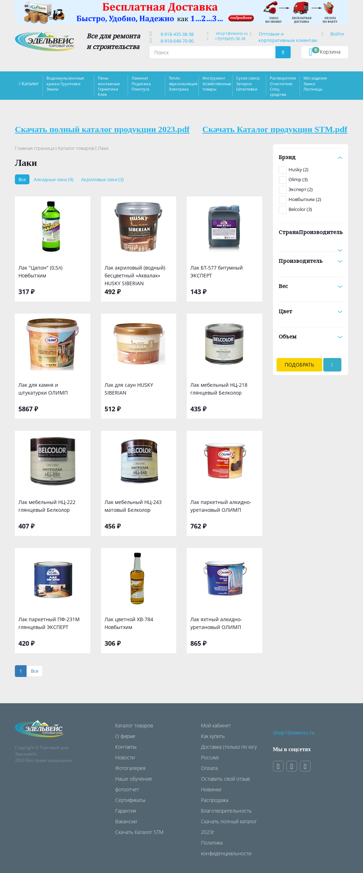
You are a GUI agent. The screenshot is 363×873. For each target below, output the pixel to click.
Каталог (30, 83)
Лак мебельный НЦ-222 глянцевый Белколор (47, 506)
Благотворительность (226, 810)
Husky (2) (298, 169)
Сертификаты (130, 800)
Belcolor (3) (300, 209)
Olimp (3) (298, 179)
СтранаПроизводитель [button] (311, 234)
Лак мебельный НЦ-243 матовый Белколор (133, 506)
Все (22, 179)
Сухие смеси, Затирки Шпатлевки (248, 83)
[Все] (34, 671)
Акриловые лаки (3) (102, 179)
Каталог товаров (76, 148)
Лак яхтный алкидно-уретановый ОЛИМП (216, 623)
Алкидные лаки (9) (53, 179)
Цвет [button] (311, 311)
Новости (125, 757)
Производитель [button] (311, 260)
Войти (337, 34)
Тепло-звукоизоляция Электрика (183, 83)
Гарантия (125, 810)
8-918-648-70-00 (176, 41)
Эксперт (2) (301, 189)
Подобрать (299, 364)
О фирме (125, 736)
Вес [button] (311, 285)
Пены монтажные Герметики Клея (109, 86)
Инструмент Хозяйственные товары (216, 83)
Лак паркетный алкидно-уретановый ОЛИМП (220, 506)
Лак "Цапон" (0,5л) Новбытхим (40, 271)
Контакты (125, 746)
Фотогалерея (130, 768)
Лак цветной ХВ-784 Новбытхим (129, 623)
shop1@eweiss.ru (232, 33)
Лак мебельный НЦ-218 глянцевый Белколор (218, 388)
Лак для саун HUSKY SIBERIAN (129, 388)
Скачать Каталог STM (139, 832)
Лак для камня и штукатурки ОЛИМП (43, 388)
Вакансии (126, 821)
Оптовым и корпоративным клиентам (287, 37)
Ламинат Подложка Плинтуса (141, 83)
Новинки (211, 789)
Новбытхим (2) (305, 199)
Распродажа (214, 800)
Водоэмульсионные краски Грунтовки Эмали (65, 83)
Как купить (213, 736)
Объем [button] (311, 336)
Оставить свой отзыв (225, 778)
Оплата (209, 768)
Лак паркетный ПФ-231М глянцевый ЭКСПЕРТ (49, 623)
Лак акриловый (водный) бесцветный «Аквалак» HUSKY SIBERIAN (135, 274)
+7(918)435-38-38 (230, 38)
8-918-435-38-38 (176, 34)
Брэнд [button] (311, 157)
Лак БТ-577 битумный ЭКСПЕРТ (216, 271)
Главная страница (34, 148)
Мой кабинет (216, 725)
